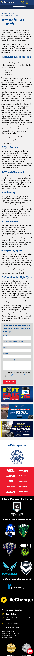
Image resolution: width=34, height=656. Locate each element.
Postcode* (6, 354)
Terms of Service (24, 375)
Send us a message (12, 627)
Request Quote (9, 381)
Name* (5, 335)
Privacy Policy (12, 375)
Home (4, 13)
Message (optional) (9, 360)
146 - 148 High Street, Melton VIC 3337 (18, 619)
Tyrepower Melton (17, 6)
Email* (5, 348)
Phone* (13, 341)
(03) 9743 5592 (12, 624)
